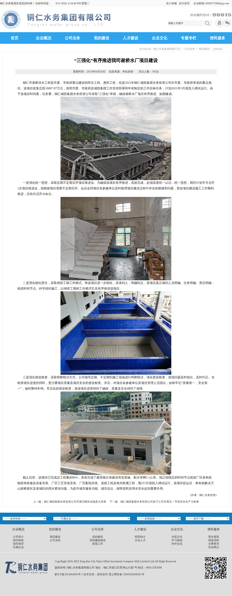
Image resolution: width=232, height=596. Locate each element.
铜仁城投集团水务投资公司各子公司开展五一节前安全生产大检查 (159, 501)
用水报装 (213, 536)
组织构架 (18, 540)
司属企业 (18, 547)
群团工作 (97, 543)
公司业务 (72, 38)
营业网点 (213, 547)
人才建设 (130, 38)
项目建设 (204, 48)
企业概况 (43, 38)
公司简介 (18, 536)
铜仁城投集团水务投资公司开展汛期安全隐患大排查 (75, 501)
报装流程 (213, 540)
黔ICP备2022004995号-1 (69, 574)
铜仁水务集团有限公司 (166, 48)
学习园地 (176, 540)
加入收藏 (171, 3)
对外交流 (176, 543)
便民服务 (217, 38)
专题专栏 (188, 38)
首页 (14, 38)
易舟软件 (102, 574)
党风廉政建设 (98, 540)
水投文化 (176, 536)
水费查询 (213, 543)
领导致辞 (18, 543)
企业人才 (140, 540)
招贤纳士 (140, 536)
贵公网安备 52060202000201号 (127, 574)
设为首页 (184, 3)
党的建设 (101, 38)
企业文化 (159, 38)
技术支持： (90, 574)
